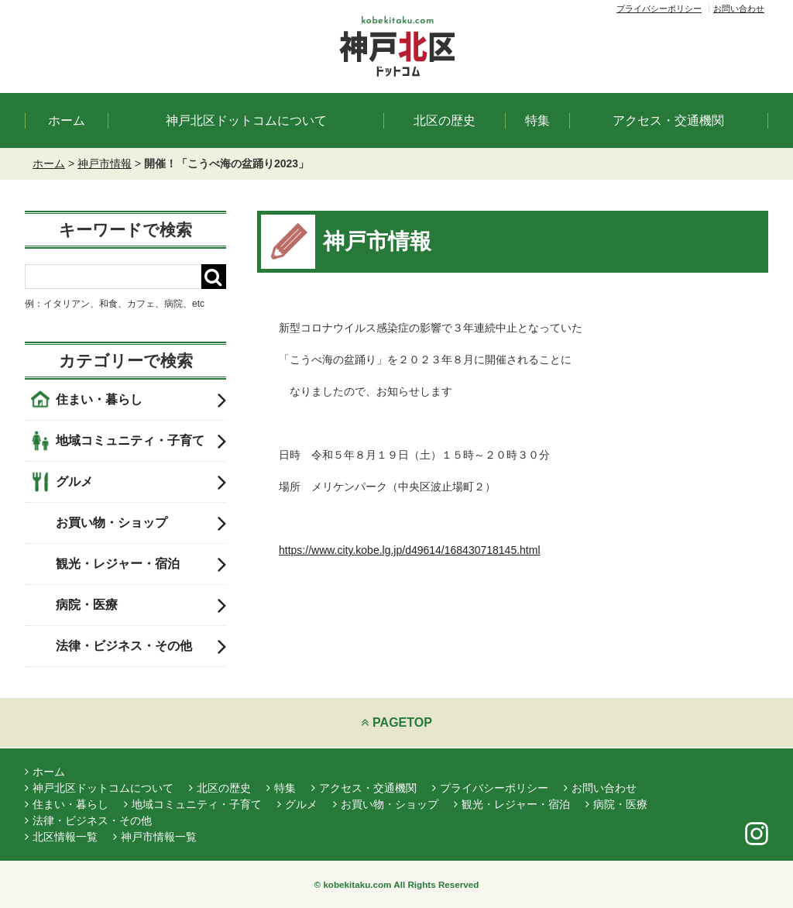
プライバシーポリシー (659, 8)
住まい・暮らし (141, 399)
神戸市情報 (104, 163)
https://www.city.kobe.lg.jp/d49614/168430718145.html (410, 550)
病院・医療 (141, 605)
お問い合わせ (738, 8)
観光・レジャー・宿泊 (141, 564)
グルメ (141, 481)
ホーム (66, 120)
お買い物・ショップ (141, 523)
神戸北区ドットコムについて (246, 120)
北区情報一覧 (61, 837)
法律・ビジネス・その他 (141, 646)
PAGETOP (396, 722)
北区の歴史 (444, 120)
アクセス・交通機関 (668, 120)
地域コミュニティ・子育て (141, 440)
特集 (537, 120)
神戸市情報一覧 (155, 837)
